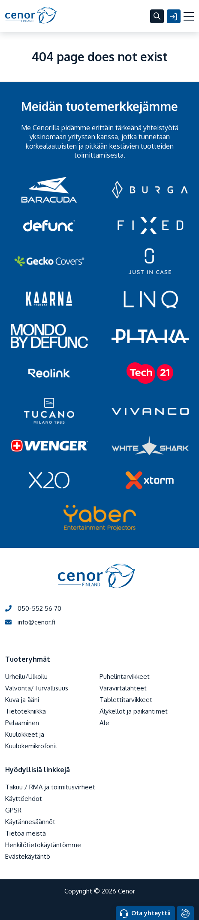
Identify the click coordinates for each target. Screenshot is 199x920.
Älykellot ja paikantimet (134, 711)
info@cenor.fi (30, 622)
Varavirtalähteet (123, 688)
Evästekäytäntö (27, 856)
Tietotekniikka (25, 711)
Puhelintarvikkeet (125, 676)
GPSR (13, 810)
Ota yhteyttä (145, 913)
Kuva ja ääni (22, 700)
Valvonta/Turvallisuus (36, 688)
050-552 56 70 (33, 608)
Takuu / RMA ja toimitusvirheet (50, 787)
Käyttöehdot (23, 799)
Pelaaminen (22, 723)
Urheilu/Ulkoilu (26, 676)
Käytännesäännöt (30, 822)
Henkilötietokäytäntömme (43, 845)
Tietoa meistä (25, 833)
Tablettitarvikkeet (126, 700)
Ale (104, 723)
